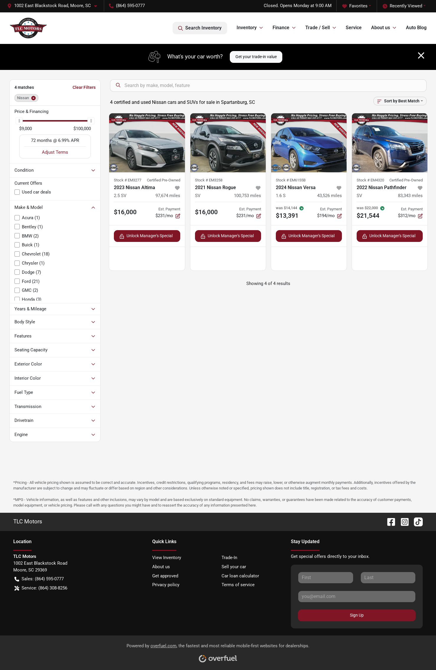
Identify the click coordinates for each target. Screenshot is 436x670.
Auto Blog (416, 27)
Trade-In (229, 557)
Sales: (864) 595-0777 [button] (39, 579)
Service (354, 27)
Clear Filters (84, 87)
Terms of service (238, 584)
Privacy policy (165, 584)
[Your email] (357, 596)
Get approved (165, 576)
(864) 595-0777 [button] (127, 5)
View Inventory (166, 557)
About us (161, 566)
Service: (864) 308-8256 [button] (40, 588)
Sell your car (234, 566)
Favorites (355, 6)
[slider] (19, 120)
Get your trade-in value (256, 56)
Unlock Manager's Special (146, 236)
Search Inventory (200, 28)
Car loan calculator (240, 576)
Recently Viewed (402, 6)
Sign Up (357, 615)
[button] (54, 6)
